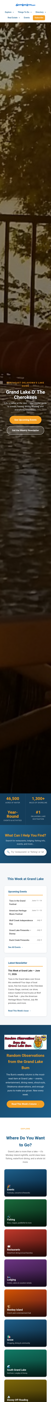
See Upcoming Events (25, 419)
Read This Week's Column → (25, 1104)
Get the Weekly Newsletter (25, 430)
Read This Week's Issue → (19, 1011)
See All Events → (15, 947)
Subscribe (39, 18)
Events (27, 18)
